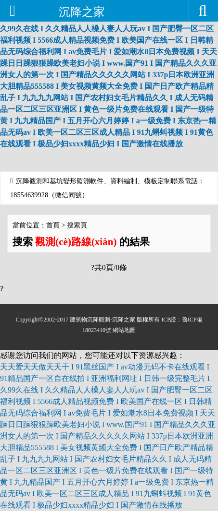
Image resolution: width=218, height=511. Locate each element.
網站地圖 (124, 330)
